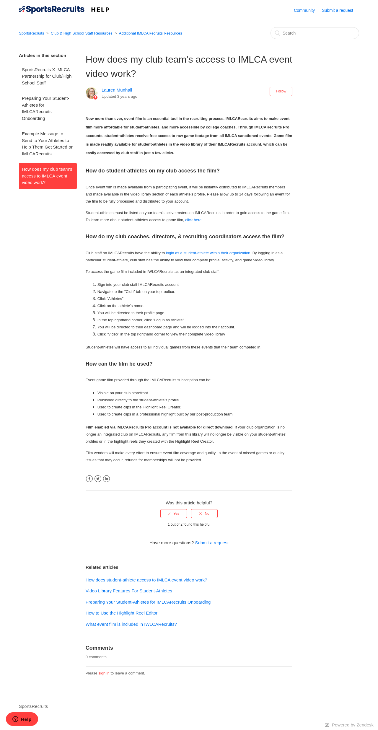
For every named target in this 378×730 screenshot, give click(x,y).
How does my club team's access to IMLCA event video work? (47, 176)
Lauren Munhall (117, 89)
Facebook (89, 479)
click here (193, 220)
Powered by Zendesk (353, 724)
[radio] (173, 513)
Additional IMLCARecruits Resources (150, 33)
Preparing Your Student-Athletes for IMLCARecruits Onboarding (45, 108)
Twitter (98, 479)
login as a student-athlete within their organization (208, 253)
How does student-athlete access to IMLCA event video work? (146, 579)
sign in (104, 673)
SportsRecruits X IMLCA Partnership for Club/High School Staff (46, 76)
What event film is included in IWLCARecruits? (131, 624)
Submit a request (337, 10)
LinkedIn (106, 479)
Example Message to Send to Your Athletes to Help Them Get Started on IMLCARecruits (48, 143)
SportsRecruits (31, 33)
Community (304, 10)
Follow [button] (281, 91)
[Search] (315, 33)
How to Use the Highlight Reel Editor (121, 612)
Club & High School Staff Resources (82, 33)
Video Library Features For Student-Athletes (129, 590)
